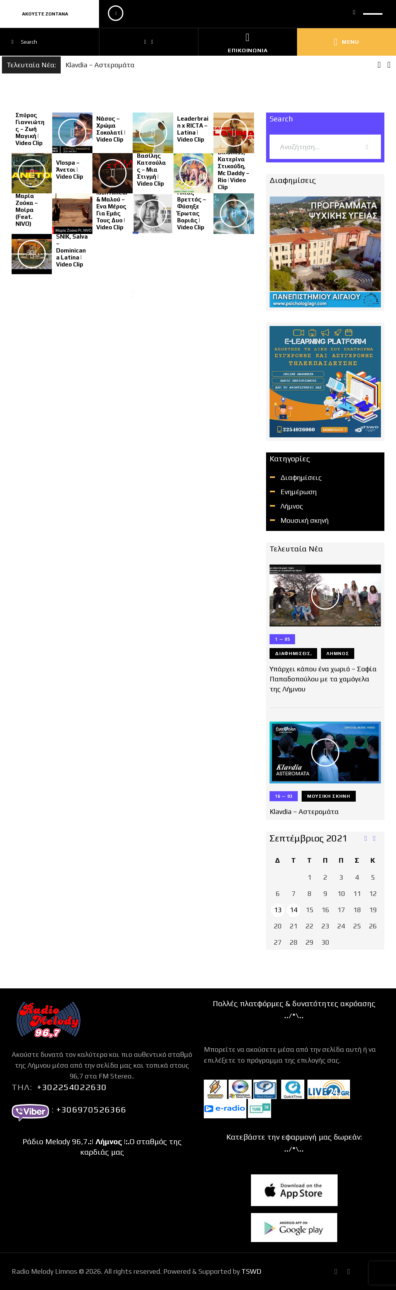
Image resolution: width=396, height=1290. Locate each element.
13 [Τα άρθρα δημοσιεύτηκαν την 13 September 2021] (278, 910)
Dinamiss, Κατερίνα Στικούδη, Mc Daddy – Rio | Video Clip (233, 169)
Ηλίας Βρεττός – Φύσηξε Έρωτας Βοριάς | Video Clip (191, 209)
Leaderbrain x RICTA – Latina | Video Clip (192, 129)
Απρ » (374, 839)
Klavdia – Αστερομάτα (100, 65)
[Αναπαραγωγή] (115, 13)
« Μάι (365, 839)
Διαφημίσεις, (293, 653)
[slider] (373, 11)
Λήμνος (291, 506)
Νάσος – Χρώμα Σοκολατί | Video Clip (110, 129)
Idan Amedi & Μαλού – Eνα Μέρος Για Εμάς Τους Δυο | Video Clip (111, 209)
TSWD (251, 1271)
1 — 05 (282, 639)
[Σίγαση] (354, 12)
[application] (245, 14)
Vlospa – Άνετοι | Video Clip (69, 169)
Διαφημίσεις (301, 477)
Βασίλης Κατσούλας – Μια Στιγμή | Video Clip (151, 169)
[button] (389, 64)
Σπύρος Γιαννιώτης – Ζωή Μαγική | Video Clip (29, 129)
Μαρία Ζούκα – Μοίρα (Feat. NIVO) (26, 210)
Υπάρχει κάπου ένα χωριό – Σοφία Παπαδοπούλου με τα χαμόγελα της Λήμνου (323, 679)
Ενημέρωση (298, 492)
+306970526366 (90, 1109)
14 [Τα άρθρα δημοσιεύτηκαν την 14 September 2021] (293, 910)
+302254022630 (72, 1087)
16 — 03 (283, 796)
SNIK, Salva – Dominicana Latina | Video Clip (72, 250)
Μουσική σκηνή (304, 520)
